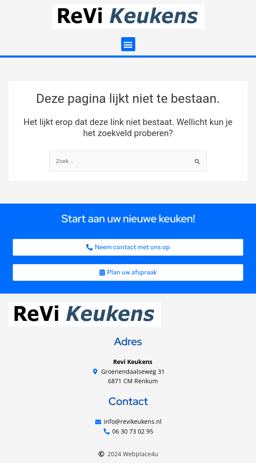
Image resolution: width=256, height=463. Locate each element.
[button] (128, 44)
